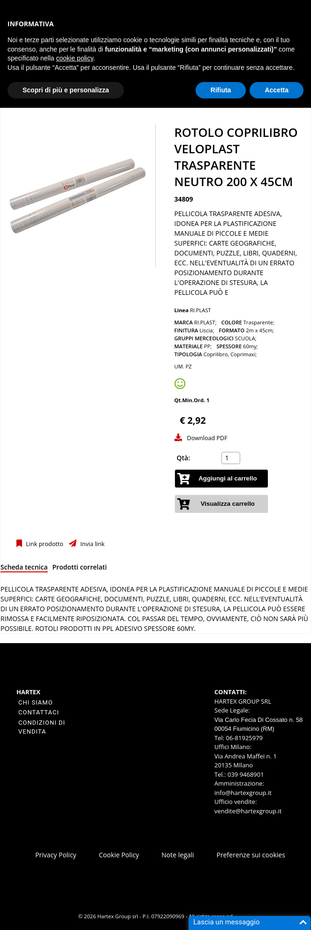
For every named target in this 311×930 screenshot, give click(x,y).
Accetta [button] (276, 90)
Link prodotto (43, 544)
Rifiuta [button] (221, 90)
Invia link (92, 544)
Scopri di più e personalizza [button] (66, 90)
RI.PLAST (200, 310)
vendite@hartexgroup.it (247, 811)
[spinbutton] (232, 458)
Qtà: (183, 457)
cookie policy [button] (74, 58)
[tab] (24, 569)
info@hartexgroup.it (243, 792)
